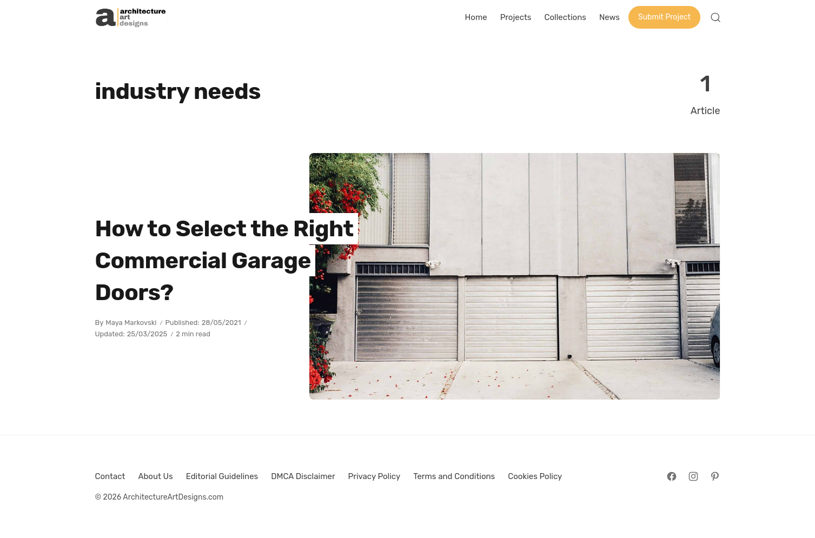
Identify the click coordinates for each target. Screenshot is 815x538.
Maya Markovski (130, 322)
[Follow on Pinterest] (715, 476)
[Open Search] (715, 17)
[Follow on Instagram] (693, 476)
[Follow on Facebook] (671, 476)
